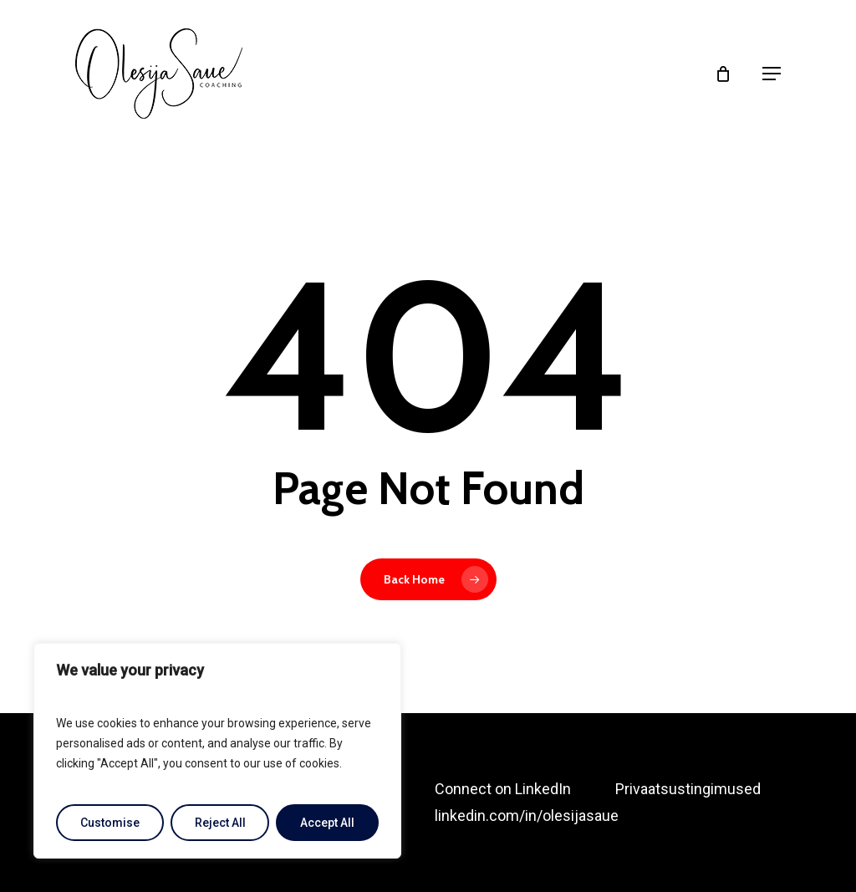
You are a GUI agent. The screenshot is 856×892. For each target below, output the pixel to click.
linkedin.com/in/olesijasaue (527, 815)
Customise (110, 822)
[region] (217, 751)
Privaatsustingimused (688, 789)
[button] (771, 73)
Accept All (327, 822)
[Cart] (730, 73)
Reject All (220, 822)
